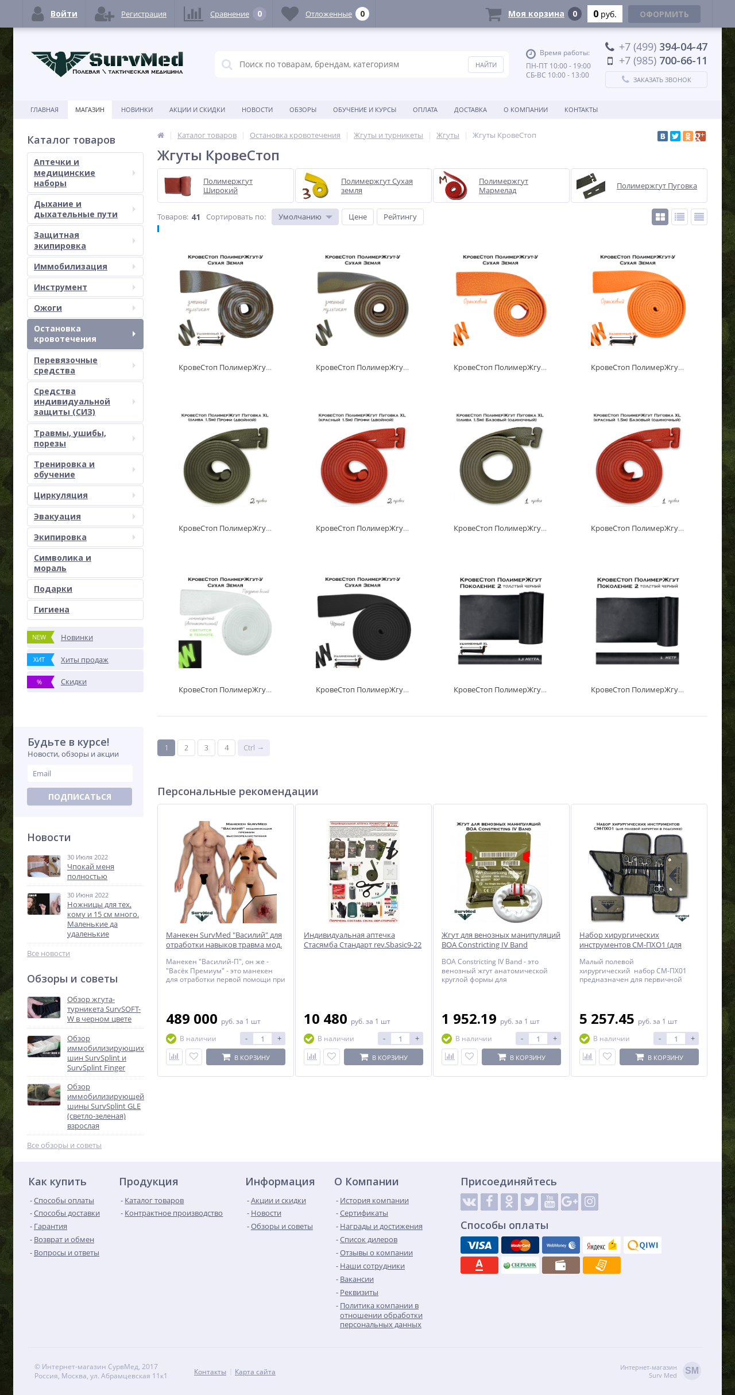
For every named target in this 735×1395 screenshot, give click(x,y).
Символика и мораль (62, 562)
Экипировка (85, 536)
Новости (257, 109)
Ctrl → (253, 747)
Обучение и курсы (364, 109)
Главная (44, 109)
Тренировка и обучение (85, 469)
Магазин (90, 109)
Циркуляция (85, 495)
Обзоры (302, 109)
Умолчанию (300, 216)
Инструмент (85, 287)
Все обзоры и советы (64, 1145)
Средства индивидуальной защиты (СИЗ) (85, 401)
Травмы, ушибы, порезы (85, 438)
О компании (526, 109)
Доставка (470, 109)
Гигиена (51, 609)
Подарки (53, 588)
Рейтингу (400, 216)
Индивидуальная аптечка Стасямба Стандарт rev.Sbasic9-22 (362, 940)
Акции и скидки (197, 109)
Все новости (48, 953)
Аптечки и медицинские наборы (85, 172)
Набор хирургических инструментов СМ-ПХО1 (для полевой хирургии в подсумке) (634, 944)
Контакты (581, 109)
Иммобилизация (85, 266)
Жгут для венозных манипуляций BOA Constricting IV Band (501, 940)
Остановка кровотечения (85, 333)
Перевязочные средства (85, 365)
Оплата (425, 109)
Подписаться (79, 796)
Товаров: (172, 216)
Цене (358, 216)
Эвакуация (85, 516)
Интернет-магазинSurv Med (660, 1371)
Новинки (137, 109)
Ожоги (85, 307)
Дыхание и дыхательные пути (85, 208)
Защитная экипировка (85, 240)
